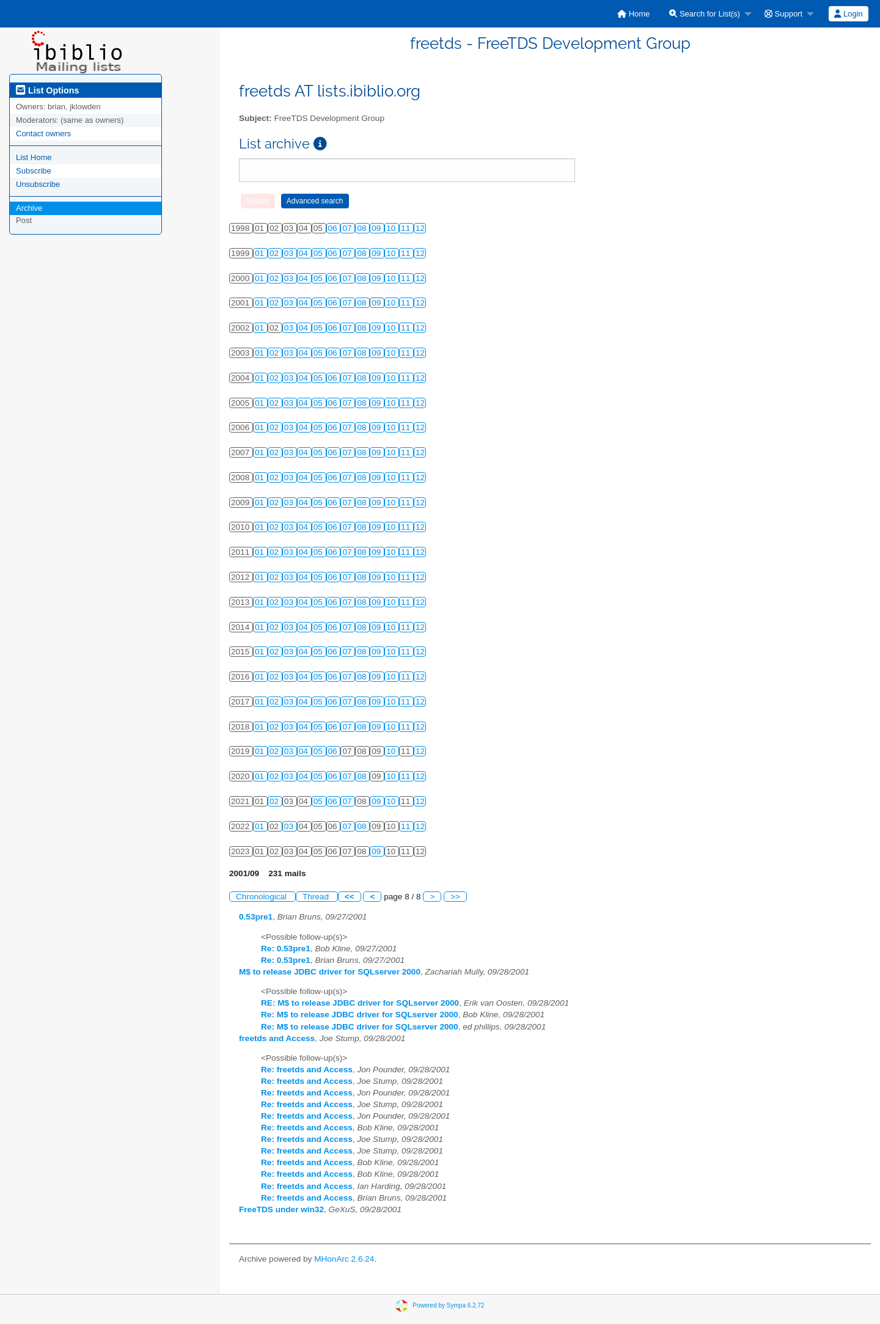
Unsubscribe (38, 184)
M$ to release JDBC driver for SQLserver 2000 (329, 971)
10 (392, 228)
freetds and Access (277, 1038)
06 (334, 228)
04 (304, 253)
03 (290, 253)
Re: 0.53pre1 (285, 948)
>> (455, 896)
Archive (29, 208)
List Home (34, 157)
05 (319, 253)
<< (349, 896)
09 (377, 228)
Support (783, 13)
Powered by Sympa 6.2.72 (448, 1304)
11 (407, 228)
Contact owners (43, 133)
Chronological (262, 896)
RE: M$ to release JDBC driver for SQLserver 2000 (360, 1003)
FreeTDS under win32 (281, 1209)
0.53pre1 (256, 916)
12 (420, 228)
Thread (316, 896)
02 (275, 253)
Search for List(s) (704, 13)
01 (260, 253)
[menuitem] (633, 13)
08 (363, 228)
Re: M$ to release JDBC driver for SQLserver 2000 (359, 1014)
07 (348, 228)
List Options (47, 90)
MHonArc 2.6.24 (344, 1259)
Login (848, 13)
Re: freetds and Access (307, 1069)
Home (633, 13)
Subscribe (33, 170)
